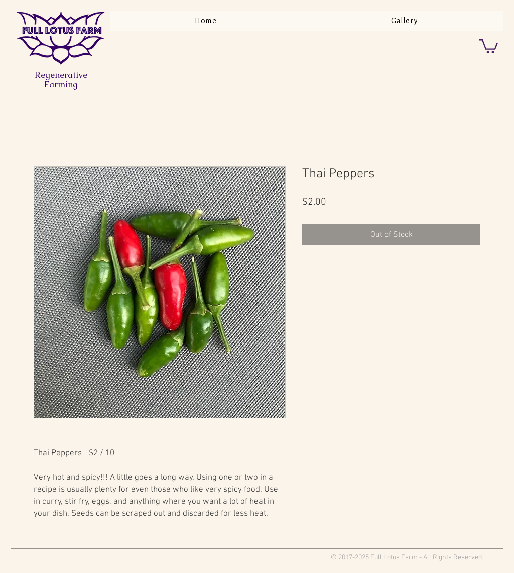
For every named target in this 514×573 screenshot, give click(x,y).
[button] (488, 45)
